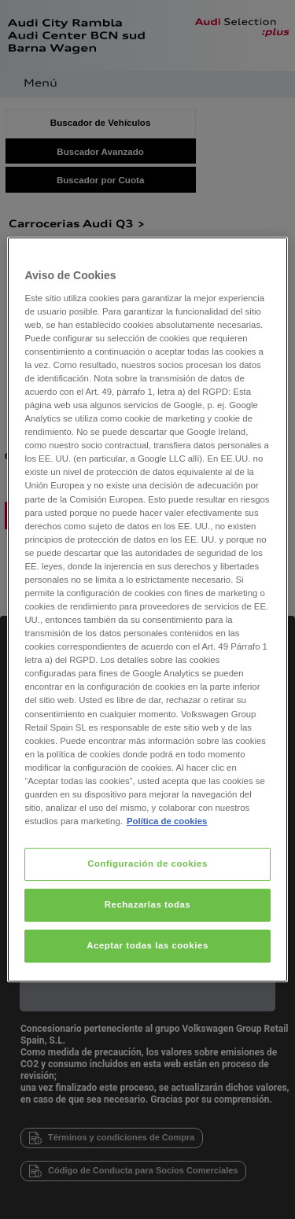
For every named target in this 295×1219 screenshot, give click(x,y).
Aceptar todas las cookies (147, 945)
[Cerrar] (266, 255)
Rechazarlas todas (148, 904)
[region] (147, 609)
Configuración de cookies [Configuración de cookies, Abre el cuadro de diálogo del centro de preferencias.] (147, 863)
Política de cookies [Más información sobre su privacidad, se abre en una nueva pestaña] (167, 821)
